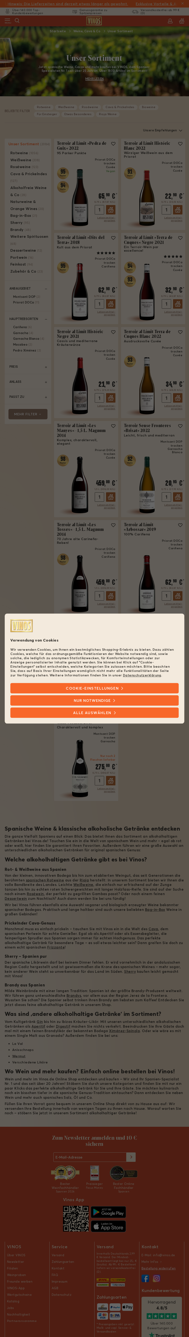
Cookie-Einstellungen (92, 688)
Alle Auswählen (92, 712)
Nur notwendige (92, 700)
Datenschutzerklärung (142, 675)
